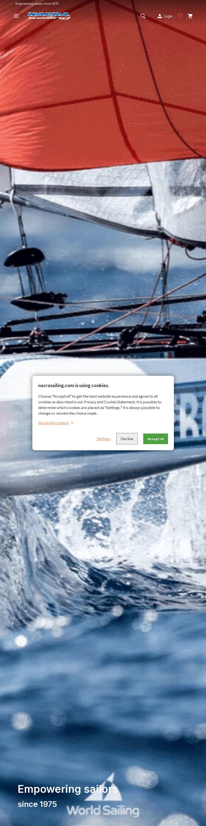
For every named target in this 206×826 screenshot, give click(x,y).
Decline (127, 438)
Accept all (155, 439)
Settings (103, 438)
